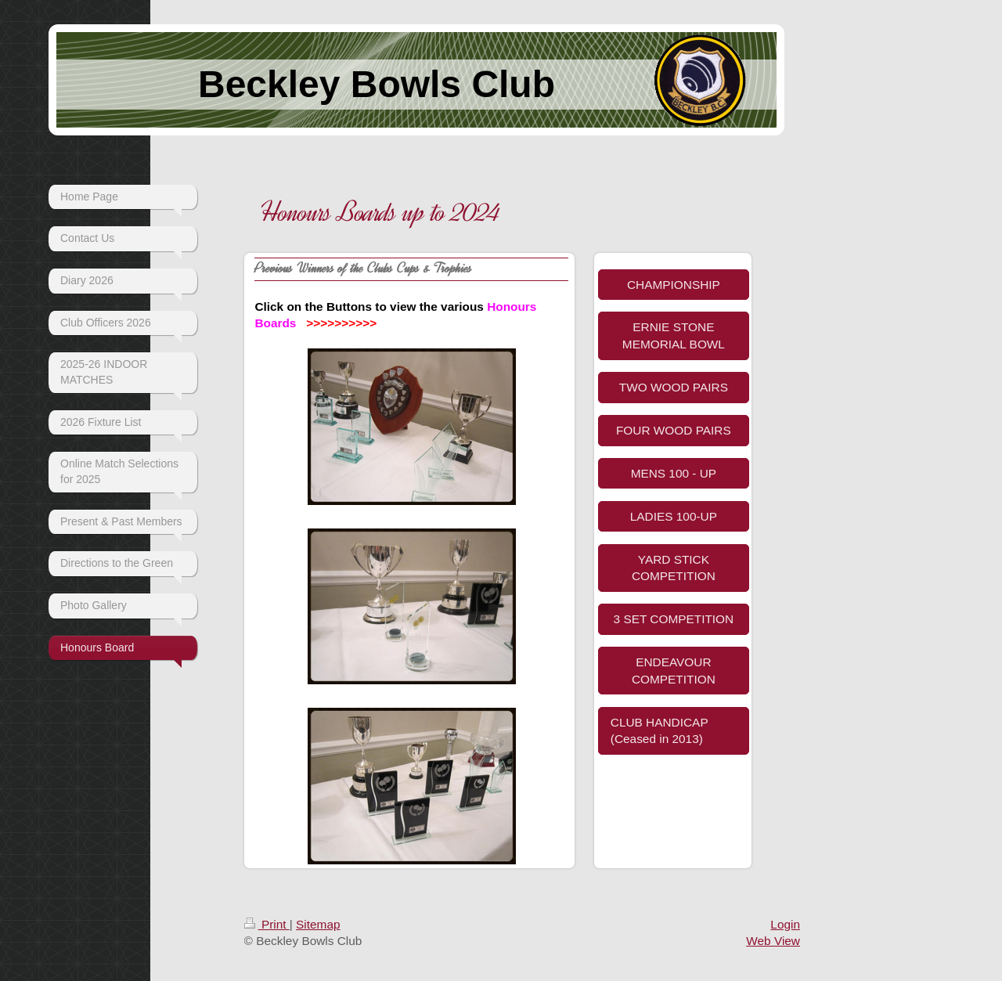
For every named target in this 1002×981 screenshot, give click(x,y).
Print (267, 924)
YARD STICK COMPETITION (673, 568)
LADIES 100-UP (673, 516)
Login (785, 924)
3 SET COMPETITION (674, 619)
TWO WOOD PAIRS (673, 387)
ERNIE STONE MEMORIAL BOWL (673, 335)
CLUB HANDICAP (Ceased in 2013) (659, 731)
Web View (773, 940)
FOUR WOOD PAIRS (673, 430)
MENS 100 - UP (673, 473)
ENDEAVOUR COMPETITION (673, 670)
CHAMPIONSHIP (673, 284)
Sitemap (318, 924)
